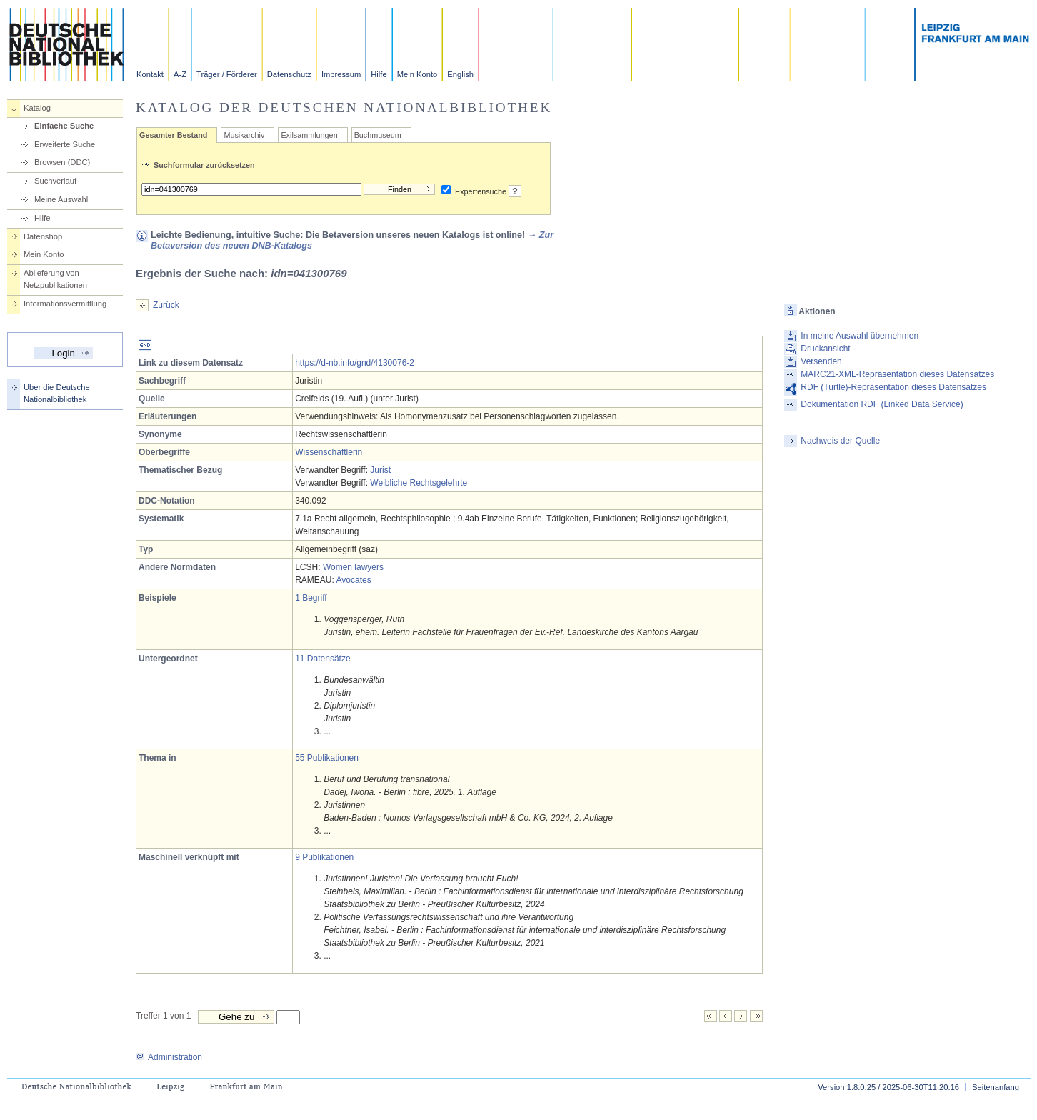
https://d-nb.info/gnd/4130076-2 (354, 363)
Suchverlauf (55, 180)
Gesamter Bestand (173, 135)
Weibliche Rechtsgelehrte (418, 483)
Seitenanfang (995, 1087)
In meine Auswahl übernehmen (859, 336)
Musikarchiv (244, 135)
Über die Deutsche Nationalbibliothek (57, 393)
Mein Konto (417, 74)
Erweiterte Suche (64, 144)
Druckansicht (825, 349)
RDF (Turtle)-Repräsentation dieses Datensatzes (893, 387)
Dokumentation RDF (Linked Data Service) (882, 404)
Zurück (166, 305)
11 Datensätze (322, 659)
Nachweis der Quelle (840, 441)
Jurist (380, 470)
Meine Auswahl (61, 199)
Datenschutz (289, 74)
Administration (169, 1057)
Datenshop (43, 236)
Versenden (821, 361)
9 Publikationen (324, 857)
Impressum (341, 74)
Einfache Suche (64, 125)
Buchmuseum (377, 135)
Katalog (37, 108)
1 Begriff (310, 598)
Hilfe (378, 74)
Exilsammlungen (309, 135)
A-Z (180, 74)
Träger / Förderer (226, 74)
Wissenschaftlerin (328, 452)
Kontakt (150, 74)
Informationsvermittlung (65, 303)
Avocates (353, 580)
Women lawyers (353, 567)
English (460, 74)
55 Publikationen (327, 758)
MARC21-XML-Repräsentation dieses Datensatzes (897, 374)
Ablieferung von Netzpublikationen (55, 279)
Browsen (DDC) (62, 162)
